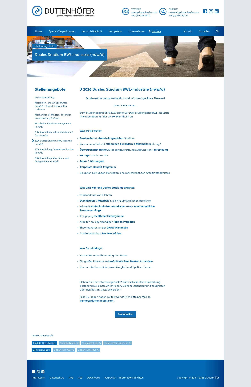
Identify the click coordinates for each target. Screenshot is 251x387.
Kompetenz (115, 31)
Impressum (38, 377)
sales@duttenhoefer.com (144, 12)
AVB (71, 377)
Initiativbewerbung (44, 97)
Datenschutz (57, 377)
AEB (80, 377)
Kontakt (187, 31)
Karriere (156, 31)
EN (217, 31)
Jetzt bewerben (125, 314)
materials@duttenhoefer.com (184, 12)
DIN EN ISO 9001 (64, 350)
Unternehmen (137, 31)
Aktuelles (204, 31)
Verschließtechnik (92, 31)
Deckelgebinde (69, 343)
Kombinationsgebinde (117, 343)
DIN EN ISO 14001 (88, 350)
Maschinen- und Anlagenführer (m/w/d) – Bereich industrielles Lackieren (51, 106)
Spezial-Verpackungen (62, 31)
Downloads (93, 377)
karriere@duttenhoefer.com (96, 301)
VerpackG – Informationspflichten (124, 377)
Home (38, 31)
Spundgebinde (91, 343)
